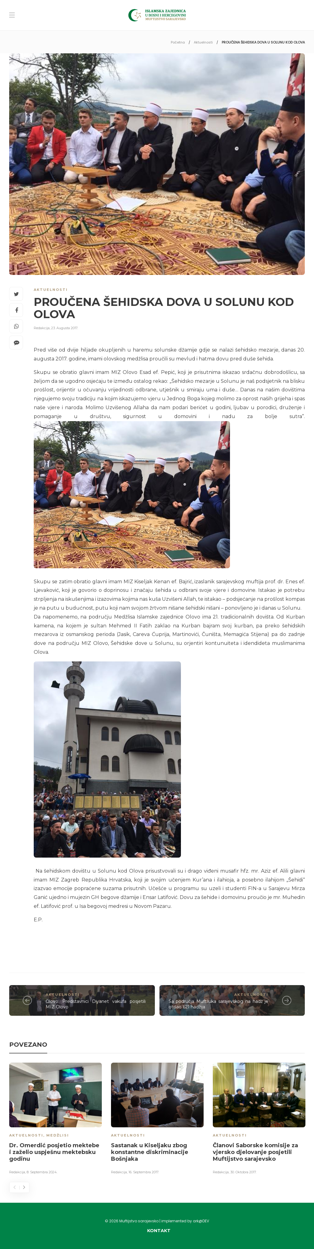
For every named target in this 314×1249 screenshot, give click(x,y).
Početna (178, 42)
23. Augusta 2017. (64, 328)
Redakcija (42, 328)
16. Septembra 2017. (143, 1172)
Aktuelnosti (203, 42)
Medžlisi (57, 1135)
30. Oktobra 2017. (243, 1172)
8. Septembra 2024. (42, 1172)
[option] (55, 1119)
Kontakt (158, 1230)
